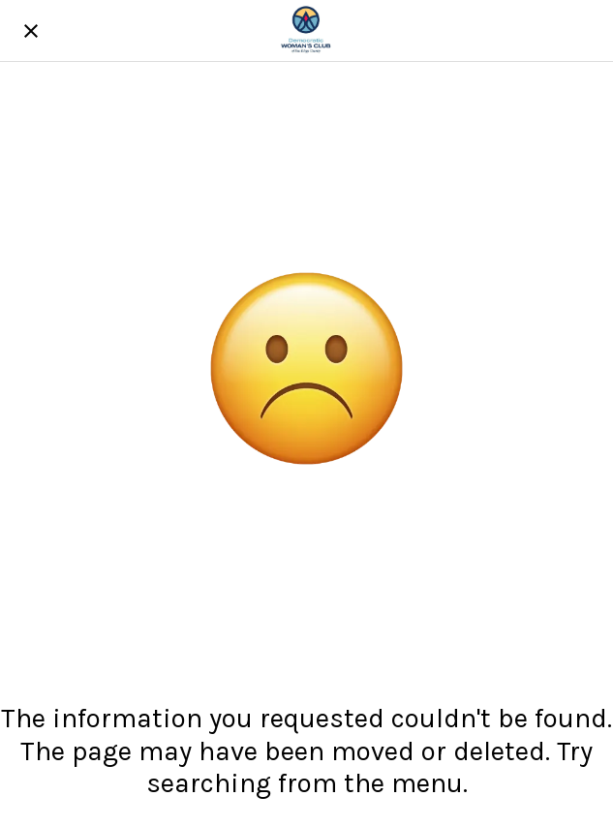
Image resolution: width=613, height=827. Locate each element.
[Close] (31, 31)
